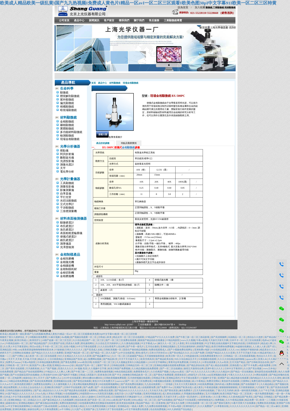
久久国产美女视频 (253, 368)
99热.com (17, 349)
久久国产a (77, 409)
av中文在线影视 (127, 353)
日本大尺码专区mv (158, 353)
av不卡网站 (65, 409)
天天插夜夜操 (33, 368)
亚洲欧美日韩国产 (54, 387)
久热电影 (112, 406)
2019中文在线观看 (72, 378)
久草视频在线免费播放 (193, 393)
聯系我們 (124, 20)
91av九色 (40, 393)
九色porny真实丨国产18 (181, 371)
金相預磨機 (67, 258)
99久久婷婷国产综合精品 (179, 409)
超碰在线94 (12, 403)
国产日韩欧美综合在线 (258, 362)
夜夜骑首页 (181, 375)
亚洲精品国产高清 (73, 359)
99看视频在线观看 (162, 381)
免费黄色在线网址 (43, 384)
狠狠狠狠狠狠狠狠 (228, 387)
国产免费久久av (54, 378)
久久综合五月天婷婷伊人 (108, 343)
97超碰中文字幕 (208, 378)
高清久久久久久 (66, 368)
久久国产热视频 (134, 393)
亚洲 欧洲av (207, 396)
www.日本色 (269, 368)
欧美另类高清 (147, 359)
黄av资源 (46, 365)
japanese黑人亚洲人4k (256, 359)
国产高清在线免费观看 (41, 381)
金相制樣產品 (70, 254)
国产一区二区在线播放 (171, 368)
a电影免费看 (264, 365)
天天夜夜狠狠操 (247, 387)
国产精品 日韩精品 (263, 396)
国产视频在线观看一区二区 (83, 337)
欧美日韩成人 (22, 340)
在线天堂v (119, 393)
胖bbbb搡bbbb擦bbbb (92, 378)
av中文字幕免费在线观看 (136, 409)
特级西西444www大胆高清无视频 (96, 393)
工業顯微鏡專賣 (173, 20)
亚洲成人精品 (78, 406)
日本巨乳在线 (103, 396)
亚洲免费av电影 (202, 349)
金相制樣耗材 (68, 269)
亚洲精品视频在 (168, 346)
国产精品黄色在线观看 (76, 390)
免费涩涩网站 (213, 381)
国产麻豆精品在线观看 (47, 403)
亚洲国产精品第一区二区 (77, 353)
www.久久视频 (188, 340)
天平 (63, 168)
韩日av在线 (35, 346)
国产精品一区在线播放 (242, 371)
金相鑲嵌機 (67, 265)
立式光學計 (67, 204)
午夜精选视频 (211, 387)
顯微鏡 (64, 92)
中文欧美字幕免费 (127, 387)
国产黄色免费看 (69, 362)
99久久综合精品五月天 (186, 359)
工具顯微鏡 (67, 183)
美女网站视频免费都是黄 (85, 384)
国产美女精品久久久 (179, 353)
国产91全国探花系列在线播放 (25, 375)
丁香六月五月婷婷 (225, 390)
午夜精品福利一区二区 (17, 343)
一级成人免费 (137, 406)
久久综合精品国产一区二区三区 (88, 340)
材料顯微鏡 (68, 117)
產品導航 (68, 82)
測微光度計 (67, 164)
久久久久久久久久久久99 (242, 406)
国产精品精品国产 (39, 343)
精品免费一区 (252, 400)
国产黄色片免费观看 (164, 375)
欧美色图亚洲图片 (24, 384)
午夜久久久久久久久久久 (240, 375)
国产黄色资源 (171, 390)
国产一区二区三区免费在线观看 (121, 340)
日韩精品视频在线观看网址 (19, 390)
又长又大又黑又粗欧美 (185, 384)
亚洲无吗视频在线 (152, 393)
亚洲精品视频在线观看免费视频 (170, 365)
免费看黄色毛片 (142, 371)
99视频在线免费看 (38, 337)
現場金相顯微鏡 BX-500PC (167, 95)
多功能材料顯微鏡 (71, 132)
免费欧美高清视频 (266, 403)
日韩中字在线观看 (73, 387)
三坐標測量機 (68, 211)
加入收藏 (198, 7)
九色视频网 (68, 400)
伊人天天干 (39, 378)
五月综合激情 (152, 346)
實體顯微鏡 (67, 128)
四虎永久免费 (73, 343)
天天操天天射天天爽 (218, 340)
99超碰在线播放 (243, 346)
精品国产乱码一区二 (86, 365)
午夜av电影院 (29, 362)
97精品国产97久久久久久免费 (160, 337)
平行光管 (65, 197)
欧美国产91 (35, 365)
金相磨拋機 (67, 276)
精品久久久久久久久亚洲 (79, 356)
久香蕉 (181, 343)
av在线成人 (64, 406)
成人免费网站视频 (93, 359)
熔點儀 (64, 150)
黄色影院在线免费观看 (266, 371)
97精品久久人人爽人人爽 (57, 371)
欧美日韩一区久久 (175, 356)
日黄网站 (245, 381)
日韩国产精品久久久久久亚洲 (220, 353)
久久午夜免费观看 (49, 409)
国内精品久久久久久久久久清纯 (266, 378)
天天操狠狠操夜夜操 (154, 356)
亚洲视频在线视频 (182, 381)
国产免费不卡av (165, 387)
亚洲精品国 (6, 349)
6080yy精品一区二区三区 (144, 400)
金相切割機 (67, 272)
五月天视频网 (212, 393)
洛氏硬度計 (67, 229)
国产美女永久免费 (176, 403)
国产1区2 (271, 346)
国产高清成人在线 (93, 349)
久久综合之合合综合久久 (31, 387)
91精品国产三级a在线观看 (45, 406)
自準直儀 (65, 193)
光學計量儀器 (70, 179)
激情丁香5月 (103, 365)
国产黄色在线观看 (82, 381)
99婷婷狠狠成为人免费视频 (211, 400)
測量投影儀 (67, 186)
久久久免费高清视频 (96, 406)
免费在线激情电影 (69, 403)
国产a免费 (88, 387)
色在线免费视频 (158, 409)
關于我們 (139, 20)
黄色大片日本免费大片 (103, 381)
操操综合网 (33, 409)
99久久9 (62, 356)
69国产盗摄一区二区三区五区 (57, 340)
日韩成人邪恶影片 (87, 375)
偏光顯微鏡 (67, 103)
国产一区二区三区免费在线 (138, 381)
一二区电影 (167, 384)
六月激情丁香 (262, 387)
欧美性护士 (35, 340)
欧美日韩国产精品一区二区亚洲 (236, 393)
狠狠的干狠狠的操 (250, 349)
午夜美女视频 (7, 340)
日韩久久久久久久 (74, 349)
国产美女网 (125, 400)
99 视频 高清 (81, 368)
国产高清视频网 (219, 337)
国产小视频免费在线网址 (180, 349)
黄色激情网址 (88, 343)
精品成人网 (267, 343)
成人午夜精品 (199, 381)
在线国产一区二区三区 (104, 362)
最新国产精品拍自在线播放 (151, 340)
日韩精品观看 (118, 365)
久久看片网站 (221, 396)
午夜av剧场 (201, 340)
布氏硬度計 (67, 226)
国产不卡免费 (250, 365)
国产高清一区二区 (97, 400)
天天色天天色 (156, 390)
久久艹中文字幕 (267, 390)
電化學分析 (67, 171)
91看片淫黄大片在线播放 (243, 403)
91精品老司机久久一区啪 (270, 353)
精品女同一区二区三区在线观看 (129, 337)
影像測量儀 (67, 190)
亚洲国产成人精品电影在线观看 (233, 378)
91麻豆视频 (54, 337)
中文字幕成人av (149, 343)
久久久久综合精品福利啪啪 (231, 359)
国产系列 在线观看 (15, 368)
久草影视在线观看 (60, 396)
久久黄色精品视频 (131, 343)
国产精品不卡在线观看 (185, 400)
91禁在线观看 (209, 362)
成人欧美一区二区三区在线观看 (41, 356)
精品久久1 (43, 359)
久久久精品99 (223, 371)
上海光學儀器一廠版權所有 (145, 321)
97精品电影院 (173, 340)
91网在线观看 (261, 375)
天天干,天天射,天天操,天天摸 (22, 359)
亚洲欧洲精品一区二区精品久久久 (25, 400)
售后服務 (154, 20)
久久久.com (234, 349)
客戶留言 (109, 20)
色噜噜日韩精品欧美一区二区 (137, 375)
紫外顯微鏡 (67, 99)
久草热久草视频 (54, 393)
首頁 (93, 83)
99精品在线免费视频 (19, 381)
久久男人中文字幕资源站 (16, 346)
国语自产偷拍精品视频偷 (135, 349)
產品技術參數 (102, 143)
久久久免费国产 (206, 406)
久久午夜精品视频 (235, 400)
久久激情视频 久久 (62, 384)
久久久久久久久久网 (205, 371)
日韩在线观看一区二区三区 (199, 403)
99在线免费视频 (206, 384)
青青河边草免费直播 (178, 362)
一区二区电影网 (14, 378)
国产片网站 (18, 356)
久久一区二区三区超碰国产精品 (128, 356)
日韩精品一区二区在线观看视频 (240, 356)
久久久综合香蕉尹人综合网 (111, 346)
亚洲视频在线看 (219, 375)
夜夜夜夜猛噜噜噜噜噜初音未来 (38, 349)
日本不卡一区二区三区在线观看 (245, 340)
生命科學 (66, 88)
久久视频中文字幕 (98, 368)
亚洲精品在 (123, 406)
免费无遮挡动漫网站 (261, 381)
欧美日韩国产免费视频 (119, 368)
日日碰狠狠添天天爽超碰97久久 (127, 396)
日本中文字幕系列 (234, 368)
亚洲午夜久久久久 (214, 368)
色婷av (265, 340)
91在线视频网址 (71, 393)
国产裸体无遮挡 (222, 403)
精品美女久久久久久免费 (272, 349)
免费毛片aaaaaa (13, 362)
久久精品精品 (267, 384)
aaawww (120, 381)
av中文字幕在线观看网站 (18, 406)
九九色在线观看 (152, 384)
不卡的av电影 (175, 406)
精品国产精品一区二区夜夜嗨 (151, 403)
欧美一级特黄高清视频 (246, 390)
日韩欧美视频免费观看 (115, 378)
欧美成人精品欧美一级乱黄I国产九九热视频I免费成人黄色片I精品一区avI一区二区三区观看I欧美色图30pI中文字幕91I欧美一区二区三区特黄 (138, 3)
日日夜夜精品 (56, 359)
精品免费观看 (11, 387)
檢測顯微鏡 (67, 135)
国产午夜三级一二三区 (82, 371)
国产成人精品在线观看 (217, 365)
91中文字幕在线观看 (86, 346)
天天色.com (204, 375)
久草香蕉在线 (222, 406)
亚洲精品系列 (173, 378)
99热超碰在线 (192, 356)
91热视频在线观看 (207, 359)
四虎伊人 (195, 396)
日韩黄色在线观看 (153, 396)
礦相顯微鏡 (67, 125)
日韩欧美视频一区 (113, 349)
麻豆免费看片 (186, 390)
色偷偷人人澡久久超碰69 (83, 396)
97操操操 (59, 349)
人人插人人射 (259, 346)
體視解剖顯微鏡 (70, 96)
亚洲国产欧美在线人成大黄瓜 (188, 387)
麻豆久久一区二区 (167, 343)
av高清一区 (183, 396)
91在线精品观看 (219, 349)
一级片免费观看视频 (263, 393)
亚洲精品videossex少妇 (63, 365)
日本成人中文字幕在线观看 (17, 396)
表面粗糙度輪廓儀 (71, 233)
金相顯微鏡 (67, 121)
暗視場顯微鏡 (68, 110)
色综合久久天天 (265, 356)
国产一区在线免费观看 (106, 387)
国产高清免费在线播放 (132, 384)
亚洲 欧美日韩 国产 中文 (110, 375)
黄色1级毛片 (142, 353)
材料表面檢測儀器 (73, 218)
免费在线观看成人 (158, 349)
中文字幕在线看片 (190, 378)
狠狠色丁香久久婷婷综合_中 (14, 337)
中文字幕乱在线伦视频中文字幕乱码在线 (225, 343)
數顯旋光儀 (67, 157)
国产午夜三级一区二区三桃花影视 (193, 337)
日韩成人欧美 (105, 337)
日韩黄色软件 (253, 343)
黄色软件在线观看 (231, 381)
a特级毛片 (193, 375)
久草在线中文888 (49, 375)
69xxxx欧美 (112, 400)
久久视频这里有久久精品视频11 (132, 362)
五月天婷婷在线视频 (204, 390)
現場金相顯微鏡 (70, 139)
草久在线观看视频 (195, 343)
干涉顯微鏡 (67, 207)
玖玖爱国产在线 (57, 343)
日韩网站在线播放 (22, 353)
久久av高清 (223, 362)
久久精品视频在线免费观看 (145, 368)
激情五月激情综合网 (194, 368)
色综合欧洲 (81, 400)
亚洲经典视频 (19, 409)
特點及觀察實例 (128, 143)
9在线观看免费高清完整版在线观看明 (97, 403)
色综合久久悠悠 (255, 337)
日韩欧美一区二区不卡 (17, 365)
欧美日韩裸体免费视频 (223, 346)
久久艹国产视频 (49, 368)
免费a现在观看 (106, 390)
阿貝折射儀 (67, 154)
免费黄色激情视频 (104, 371)
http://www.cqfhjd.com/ (115, 324)
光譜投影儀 (67, 161)
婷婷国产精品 (204, 346)
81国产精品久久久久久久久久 (20, 393)
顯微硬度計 (67, 222)
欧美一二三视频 (268, 400)
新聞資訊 (94, 20)
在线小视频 (69, 346)
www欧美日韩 (85, 362)
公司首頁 (64, 20)
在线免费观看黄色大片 (211, 356)
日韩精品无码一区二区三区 (139, 365)
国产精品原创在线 (196, 365)
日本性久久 (195, 362)
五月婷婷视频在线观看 (139, 378)
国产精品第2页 (110, 359)
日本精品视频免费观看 (48, 362)
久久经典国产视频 (160, 371)
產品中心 (79, 20)
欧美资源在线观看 (126, 403)
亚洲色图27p (236, 365)
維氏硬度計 (67, 240)
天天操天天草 (170, 396)
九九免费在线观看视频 (156, 406)
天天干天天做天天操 (246, 353)
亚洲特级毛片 (190, 406)
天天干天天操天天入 (129, 359)
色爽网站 (93, 390)
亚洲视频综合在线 (63, 381)
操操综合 (28, 378)
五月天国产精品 (238, 362)
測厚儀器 (65, 243)
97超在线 (274, 340)
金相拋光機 (67, 262)
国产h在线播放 (165, 400)
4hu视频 (65, 337)
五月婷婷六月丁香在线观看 (109, 409)
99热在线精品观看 (123, 371)
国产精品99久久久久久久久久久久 (132, 390)
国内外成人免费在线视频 (227, 384)
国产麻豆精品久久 (52, 400)
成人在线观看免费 (147, 387)
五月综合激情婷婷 (186, 346)
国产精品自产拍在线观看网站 (29, 371)
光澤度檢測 (67, 247)
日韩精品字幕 (158, 378)
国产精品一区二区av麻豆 (268, 406)
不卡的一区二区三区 (52, 346)
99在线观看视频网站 (109, 384)
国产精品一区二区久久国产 (104, 353)
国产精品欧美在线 (164, 359)
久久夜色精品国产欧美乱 (241, 396)
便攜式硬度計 (68, 236)
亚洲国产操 (89, 409)
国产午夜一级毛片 (135, 346)
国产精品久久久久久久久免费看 (48, 353)
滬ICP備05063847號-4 (164, 324)
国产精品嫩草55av (102, 356)
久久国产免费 (198, 353)
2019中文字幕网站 (158, 362)
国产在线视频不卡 (250, 384)
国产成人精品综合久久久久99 (49, 390)
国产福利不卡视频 (68, 375)
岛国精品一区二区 (237, 337)
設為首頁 (183, 7)
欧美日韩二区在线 (41, 396)
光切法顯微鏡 (68, 200)
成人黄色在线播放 (171, 393)
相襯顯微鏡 (67, 106)
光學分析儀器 (70, 146)
